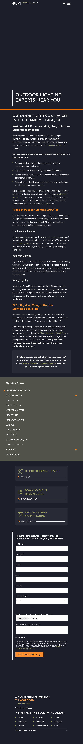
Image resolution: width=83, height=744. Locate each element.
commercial (17, 114)
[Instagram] (44, 721)
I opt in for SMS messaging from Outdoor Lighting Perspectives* (41, 524)
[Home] (25, 3)
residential (61, 110)
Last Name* (19, 471)
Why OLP (41, 702)
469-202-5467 (24, 620)
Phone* (18, 492)
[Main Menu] (68, 3)
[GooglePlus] (48, 721)
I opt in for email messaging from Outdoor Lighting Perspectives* (42, 526)
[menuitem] (39, 307)
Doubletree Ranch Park (56, 250)
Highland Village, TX (56, 62)
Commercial (41, 697)
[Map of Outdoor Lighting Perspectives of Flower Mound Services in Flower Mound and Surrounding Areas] (41, 595)
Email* (17, 481)
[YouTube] (39, 721)
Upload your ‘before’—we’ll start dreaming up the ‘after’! (34, 531)
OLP (46, 120)
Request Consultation (41, 680)
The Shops (40, 250)
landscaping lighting (20, 160)
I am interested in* (22, 513)
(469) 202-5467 (30, 280)
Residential (41, 687)
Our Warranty (41, 692)
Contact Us (41, 707)
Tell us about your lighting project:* (27, 541)
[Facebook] (34, 721)
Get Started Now (29, 571)
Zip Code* (18, 502)
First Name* (19, 461)
